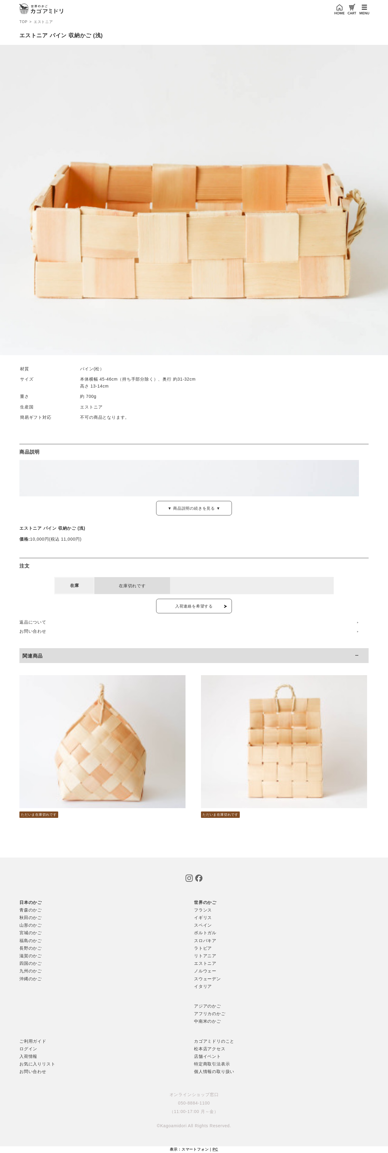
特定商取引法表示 (212, 1063)
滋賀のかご (30, 955)
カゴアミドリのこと (214, 1041)
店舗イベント (207, 1056)
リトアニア (205, 955)
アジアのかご (207, 1006)
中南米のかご (207, 1021)
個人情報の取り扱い (214, 1071)
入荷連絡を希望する (194, 606)
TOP (23, 22)
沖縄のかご (30, 978)
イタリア (203, 986)
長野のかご (30, 948)
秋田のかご (30, 917)
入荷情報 (28, 1056)
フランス (203, 910)
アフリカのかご (210, 1013)
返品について (32, 622)
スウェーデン (207, 978)
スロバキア (205, 940)
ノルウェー (205, 970)
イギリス (203, 917)
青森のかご (30, 910)
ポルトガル (205, 932)
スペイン (203, 925)
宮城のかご (30, 932)
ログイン (28, 1048)
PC (215, 1149)
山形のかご (30, 925)
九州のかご (30, 970)
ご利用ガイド (32, 1041)
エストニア (43, 22)
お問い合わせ (32, 631)
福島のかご (30, 940)
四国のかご (30, 963)
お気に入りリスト (37, 1063)
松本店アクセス (210, 1048)
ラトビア (203, 948)
